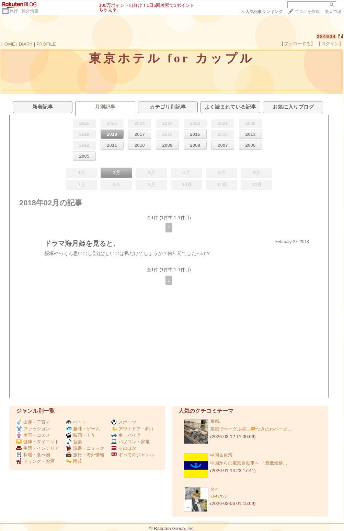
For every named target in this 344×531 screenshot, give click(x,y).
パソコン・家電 (130, 441)
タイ (214, 489)
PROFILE (46, 44)
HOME (8, 44)
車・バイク (126, 435)
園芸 (74, 461)
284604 (326, 36)
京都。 (216, 421)
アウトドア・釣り (132, 428)
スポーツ (123, 422)
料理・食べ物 (33, 454)
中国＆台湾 (221, 455)
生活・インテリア (37, 448)
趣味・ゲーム (83, 428)
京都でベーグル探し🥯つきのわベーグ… (251, 429)
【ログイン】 (330, 43)
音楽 (74, 441)
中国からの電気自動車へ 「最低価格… (248, 463)
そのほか (123, 448)
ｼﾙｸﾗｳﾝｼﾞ (219, 496)
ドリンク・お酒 (35, 461)
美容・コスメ (33, 435)
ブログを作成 (307, 11)
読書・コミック (85, 448)
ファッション (33, 428)
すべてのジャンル (132, 454)
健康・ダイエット (37, 441)
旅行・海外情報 (24, 11)
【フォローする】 (297, 43)
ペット (76, 422)
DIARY (26, 44)
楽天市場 (333, 11)
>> (262, 11)
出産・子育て (33, 422)
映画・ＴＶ (80, 435)
